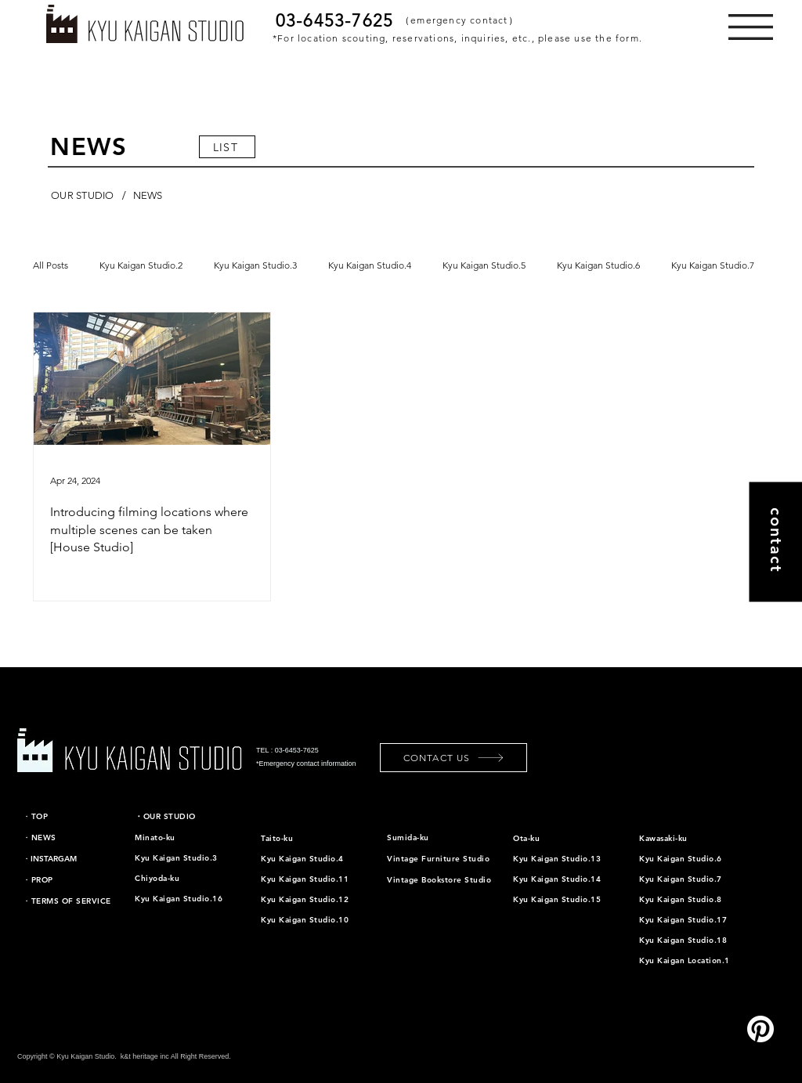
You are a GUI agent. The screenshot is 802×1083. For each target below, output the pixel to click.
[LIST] (227, 146)
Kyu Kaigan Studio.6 (598, 265)
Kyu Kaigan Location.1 (684, 960)
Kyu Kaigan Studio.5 (484, 265)
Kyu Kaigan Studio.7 (712, 265)
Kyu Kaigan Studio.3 (255, 265)
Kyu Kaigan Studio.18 (683, 940)
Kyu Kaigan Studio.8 (680, 899)
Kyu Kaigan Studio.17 (683, 920)
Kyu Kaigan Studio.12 (305, 899)
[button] (750, 27)
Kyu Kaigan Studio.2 (140, 265)
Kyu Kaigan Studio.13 (557, 859)
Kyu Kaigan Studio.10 (305, 920)
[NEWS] (148, 195)
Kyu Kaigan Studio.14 (557, 879)
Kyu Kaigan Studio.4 (369, 265)
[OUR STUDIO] (82, 195)
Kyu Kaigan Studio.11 (305, 879)
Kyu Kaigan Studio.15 (557, 899)
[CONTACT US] (453, 757)
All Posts (50, 265)
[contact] (775, 541)
